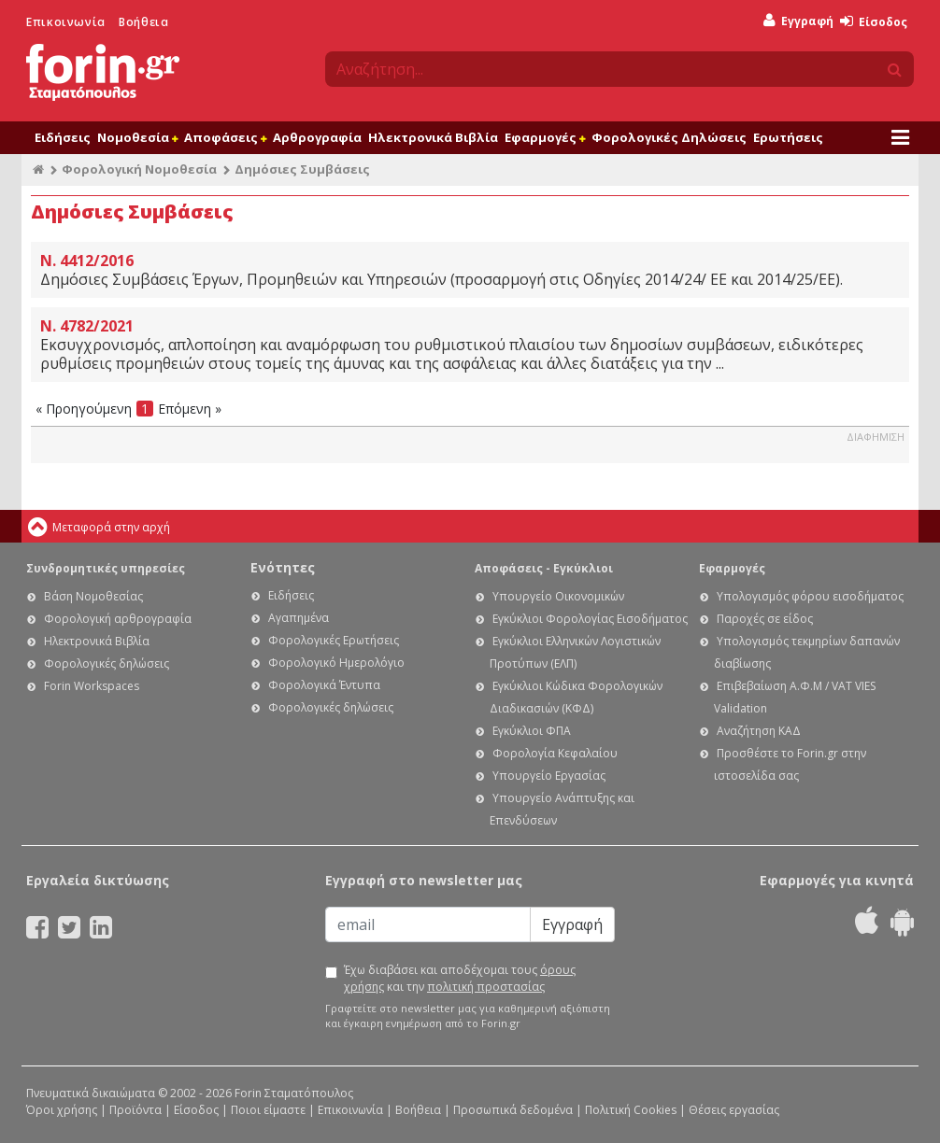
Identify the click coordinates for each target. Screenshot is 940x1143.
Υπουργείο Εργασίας (548, 775)
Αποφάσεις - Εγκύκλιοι (544, 568)
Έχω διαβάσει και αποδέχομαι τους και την (460, 978)
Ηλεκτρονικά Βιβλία (433, 137)
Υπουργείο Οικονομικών (558, 596)
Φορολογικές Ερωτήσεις (333, 640)
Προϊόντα (135, 1110)
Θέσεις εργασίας (734, 1110)
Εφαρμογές (545, 137)
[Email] (428, 924)
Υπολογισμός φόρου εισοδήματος (810, 596)
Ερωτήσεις (788, 137)
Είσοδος (873, 22)
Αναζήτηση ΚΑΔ (759, 731)
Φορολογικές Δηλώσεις (669, 137)
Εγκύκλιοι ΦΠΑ (531, 731)
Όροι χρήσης (61, 1110)
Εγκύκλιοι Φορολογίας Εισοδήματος (590, 619)
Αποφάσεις (225, 137)
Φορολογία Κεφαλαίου (555, 753)
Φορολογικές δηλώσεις (106, 663)
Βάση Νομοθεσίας (93, 596)
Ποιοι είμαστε (268, 1110)
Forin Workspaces (91, 686)
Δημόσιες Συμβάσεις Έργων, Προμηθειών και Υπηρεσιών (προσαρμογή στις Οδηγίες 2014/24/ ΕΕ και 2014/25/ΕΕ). (470, 270)
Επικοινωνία (66, 22)
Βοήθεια (143, 22)
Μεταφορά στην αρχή (111, 527)
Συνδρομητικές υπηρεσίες (105, 568)
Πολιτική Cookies (631, 1110)
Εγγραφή (798, 21)
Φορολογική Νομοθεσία (139, 169)
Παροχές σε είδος (765, 619)
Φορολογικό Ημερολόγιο (336, 662)
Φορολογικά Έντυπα (324, 685)
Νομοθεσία (137, 137)
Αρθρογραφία (317, 137)
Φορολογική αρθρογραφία (118, 619)
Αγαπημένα (298, 618)
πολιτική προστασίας (486, 987)
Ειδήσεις (63, 137)
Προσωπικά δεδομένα (513, 1110)
